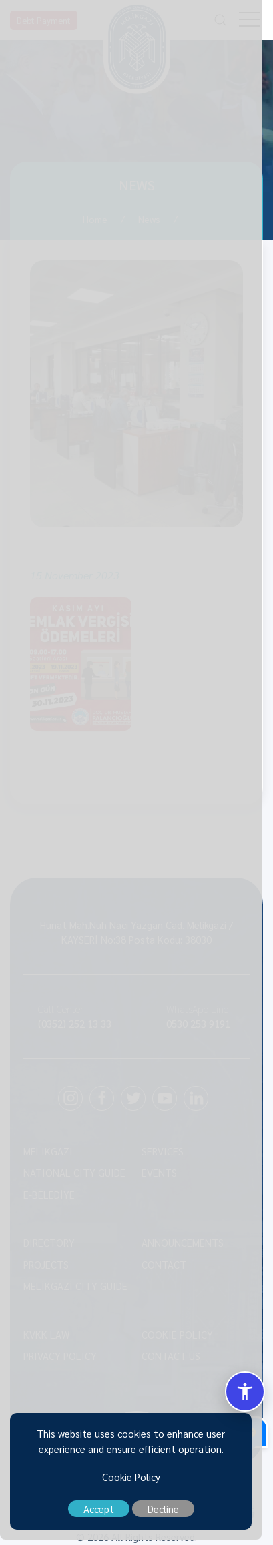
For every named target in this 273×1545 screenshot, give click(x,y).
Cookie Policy (136, 1482)
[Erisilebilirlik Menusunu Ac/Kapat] (245, 1391)
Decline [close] (168, 1514)
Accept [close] (104, 1514)
